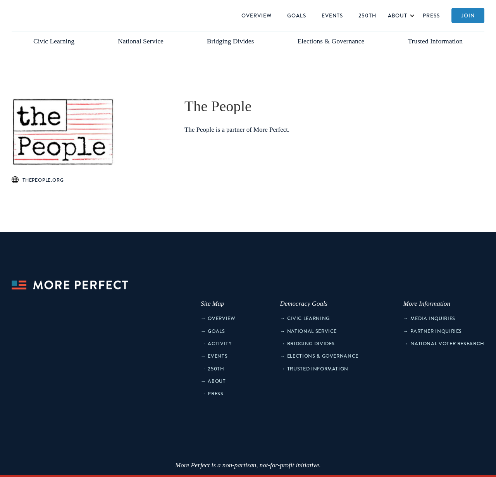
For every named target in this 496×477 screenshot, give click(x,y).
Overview (256, 15)
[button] (399, 15)
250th (367, 15)
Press (431, 15)
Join (468, 15)
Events (332, 15)
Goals (296, 15)
